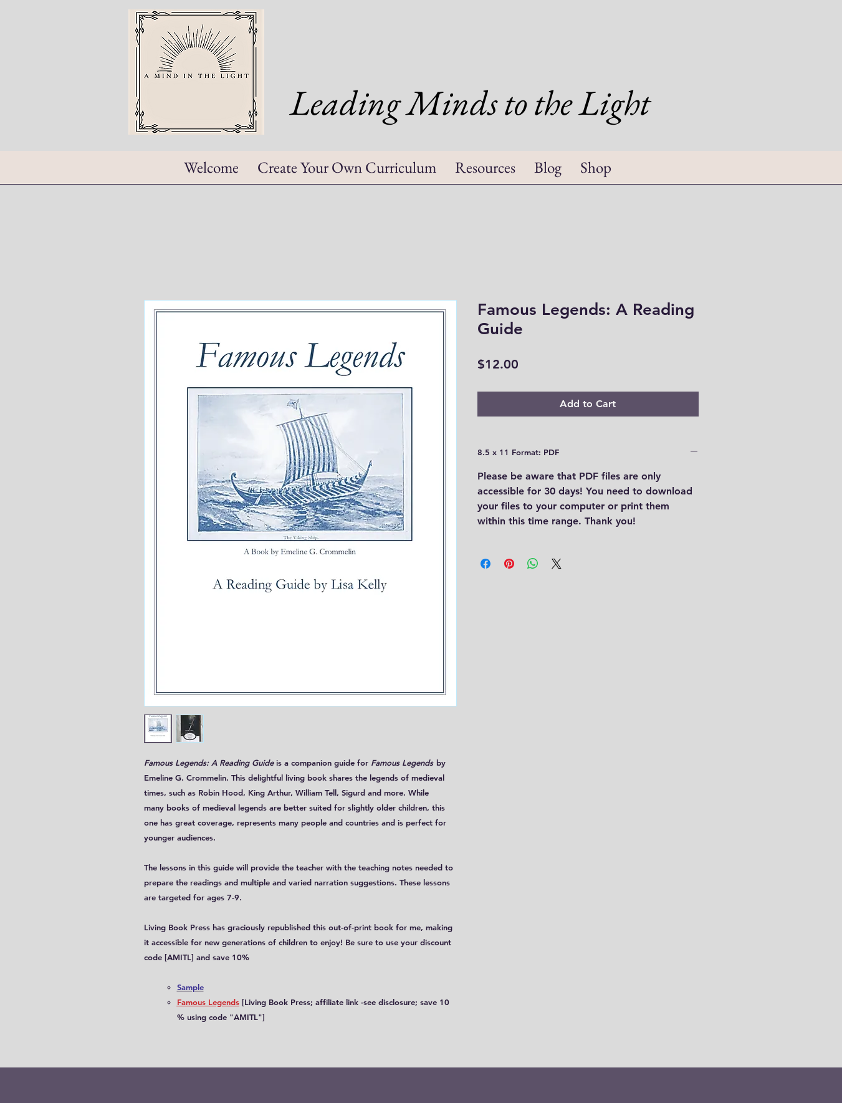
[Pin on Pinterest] (509, 563)
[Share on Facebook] (485, 563)
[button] (485, 171)
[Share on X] (556, 563)
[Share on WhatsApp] (532, 563)
